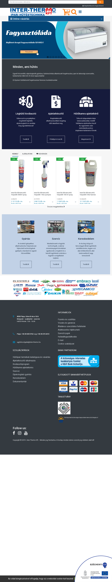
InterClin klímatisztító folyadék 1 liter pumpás (42, 194)
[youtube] (27, 434)
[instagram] (21, 434)
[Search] (100, 2)
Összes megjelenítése (56, 207)
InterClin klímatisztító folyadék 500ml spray (19, 194)
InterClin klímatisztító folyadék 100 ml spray (65, 194)
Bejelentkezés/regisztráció (93, 6)
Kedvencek (41, 154)
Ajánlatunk (27, 154)
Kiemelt (15, 154)
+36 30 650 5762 (27, 334)
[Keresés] (74, 13)
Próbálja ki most (56, 139)
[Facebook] (15, 434)
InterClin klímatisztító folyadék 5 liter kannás (88, 194)
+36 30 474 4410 (43, 334)
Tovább (26, 139)
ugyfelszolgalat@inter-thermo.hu (29, 342)
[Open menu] (80, 12)
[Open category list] (101, 19)
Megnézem (86, 139)
